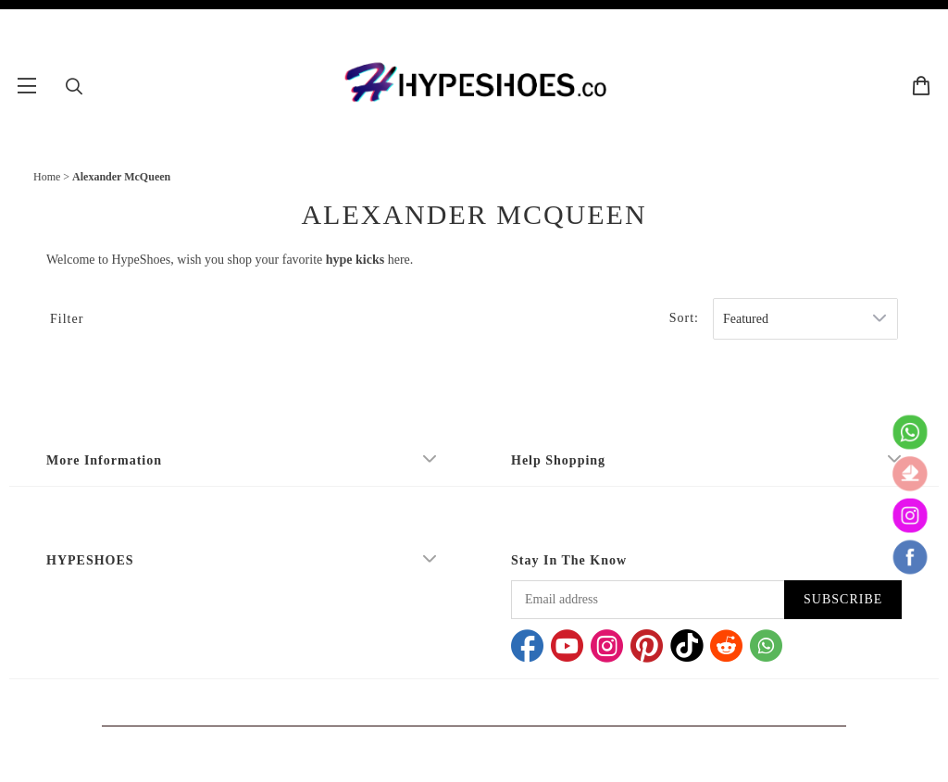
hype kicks (355, 260)
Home (46, 176)
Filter (66, 319)
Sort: (684, 318)
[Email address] (647, 599)
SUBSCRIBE (843, 599)
